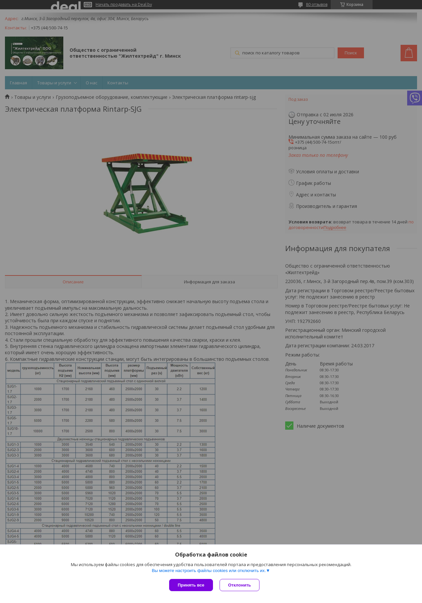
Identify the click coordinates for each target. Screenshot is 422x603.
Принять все (191, 585)
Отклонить (239, 585)
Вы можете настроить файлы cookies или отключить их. (209, 570)
